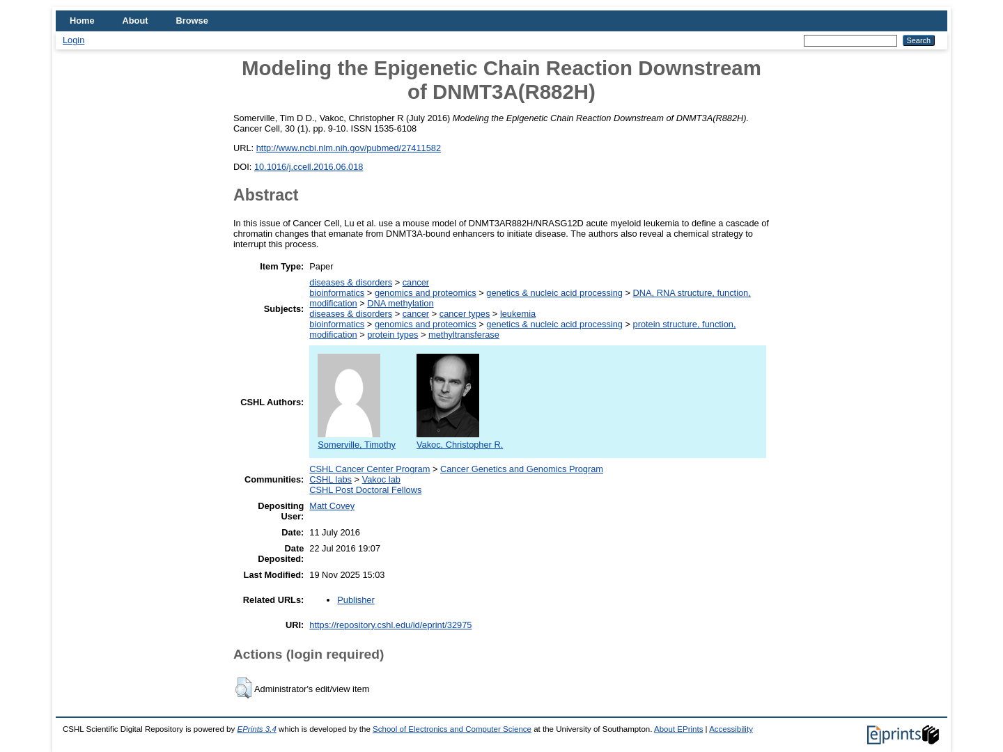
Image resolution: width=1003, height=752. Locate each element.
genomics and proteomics (425, 293)
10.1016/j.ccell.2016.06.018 (309, 167)
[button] (243, 687)
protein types (392, 334)
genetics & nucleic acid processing (554, 293)
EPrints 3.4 (256, 729)
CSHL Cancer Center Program (369, 469)
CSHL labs (330, 479)
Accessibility (731, 729)
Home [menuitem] (82, 20)
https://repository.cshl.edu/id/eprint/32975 (390, 625)
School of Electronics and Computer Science (452, 729)
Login (73, 40)
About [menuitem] (135, 20)
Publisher (355, 600)
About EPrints (678, 729)
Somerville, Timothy (357, 439)
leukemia (518, 313)
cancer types (465, 313)
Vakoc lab (381, 479)
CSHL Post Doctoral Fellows (365, 490)
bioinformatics (336, 293)
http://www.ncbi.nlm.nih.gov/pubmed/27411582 (348, 148)
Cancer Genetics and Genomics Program (521, 469)
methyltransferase (463, 334)
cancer (416, 282)
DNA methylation (400, 303)
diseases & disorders (350, 282)
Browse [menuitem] (192, 20)
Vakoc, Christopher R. (460, 439)
